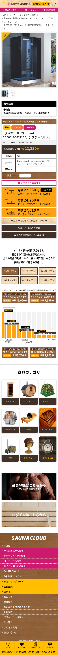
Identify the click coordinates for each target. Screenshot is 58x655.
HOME (7, 545)
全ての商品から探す (13, 550)
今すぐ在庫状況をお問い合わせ (29, 235)
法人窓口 (8, 622)
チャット (50, 645)
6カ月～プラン (10, 271)
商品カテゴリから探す (15, 555)
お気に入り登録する (31, 183)
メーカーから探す (12, 561)
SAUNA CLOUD (11, 571)
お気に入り (22, 645)
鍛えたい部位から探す (15, 566)
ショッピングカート (13, 581)
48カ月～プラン (29, 280)
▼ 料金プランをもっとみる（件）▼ (29, 220)
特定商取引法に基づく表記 (17, 606)
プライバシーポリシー (15, 617)
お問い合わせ (10, 632)
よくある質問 (10, 627)
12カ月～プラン (29, 271)
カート (7, 645)
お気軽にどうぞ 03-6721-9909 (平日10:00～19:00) (29, 652)
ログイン (8, 591)
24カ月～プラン (47, 271)
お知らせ (8, 596)
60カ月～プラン (47, 280)
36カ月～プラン (10, 280)
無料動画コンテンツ (13, 576)
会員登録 (8, 586)
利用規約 (8, 612)
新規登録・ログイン (41, 3)
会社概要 (8, 601)
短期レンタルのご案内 (29, 228)
